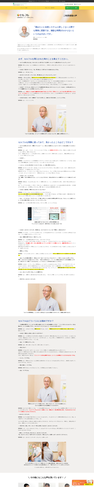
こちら (64, 1)
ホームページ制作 (24, 7)
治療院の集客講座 (69, 4)
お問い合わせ (78, 4)
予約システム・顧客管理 (49, 7)
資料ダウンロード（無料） (72, 7)
